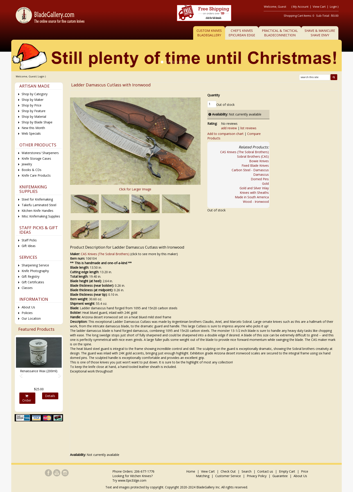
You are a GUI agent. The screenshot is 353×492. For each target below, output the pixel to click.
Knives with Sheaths (254, 192)
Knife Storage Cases (36, 158)
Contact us (265, 471)
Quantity (213, 95)
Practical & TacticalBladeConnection (280, 32)
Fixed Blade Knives (255, 165)
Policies (27, 313)
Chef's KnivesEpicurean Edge (242, 32)
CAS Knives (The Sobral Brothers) (244, 152)
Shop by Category (35, 94)
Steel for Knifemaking (37, 199)
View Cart (319, 7)
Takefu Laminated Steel (39, 205)
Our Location (31, 318)
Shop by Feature (33, 111)
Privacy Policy (257, 476)
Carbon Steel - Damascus (250, 170)
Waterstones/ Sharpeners (40, 153)
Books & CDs (31, 170)
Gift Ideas (29, 246)
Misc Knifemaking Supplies (41, 216)
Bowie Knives (259, 161)
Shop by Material (34, 116)
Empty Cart (287, 471)
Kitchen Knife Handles (37, 210)
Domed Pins (260, 179)
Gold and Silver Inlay (254, 188)
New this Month (33, 128)
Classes (27, 288)
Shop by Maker (32, 99)
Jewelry (27, 164)
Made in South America (252, 197)
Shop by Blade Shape (37, 122)
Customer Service (228, 476)
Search (246, 471)
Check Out (228, 471)
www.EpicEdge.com (132, 480)
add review (229, 128)
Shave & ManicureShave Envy (320, 32)
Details (50, 396)
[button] (19, 373)
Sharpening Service (35, 265)
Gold (265, 183)
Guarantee (280, 476)
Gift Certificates (33, 282)
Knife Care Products (36, 175)
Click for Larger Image (135, 189)
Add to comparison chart (225, 134)
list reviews (248, 128)
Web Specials (31, 133)
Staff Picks (29, 240)
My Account (300, 7)
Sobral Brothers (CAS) (253, 156)
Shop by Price (31, 105)
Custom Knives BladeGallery (209, 32)
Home (191, 471)
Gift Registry (30, 276)
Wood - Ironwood (256, 201)
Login (333, 7)
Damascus (261, 174)
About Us (28, 307)
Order (26, 398)
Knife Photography (35, 271)
